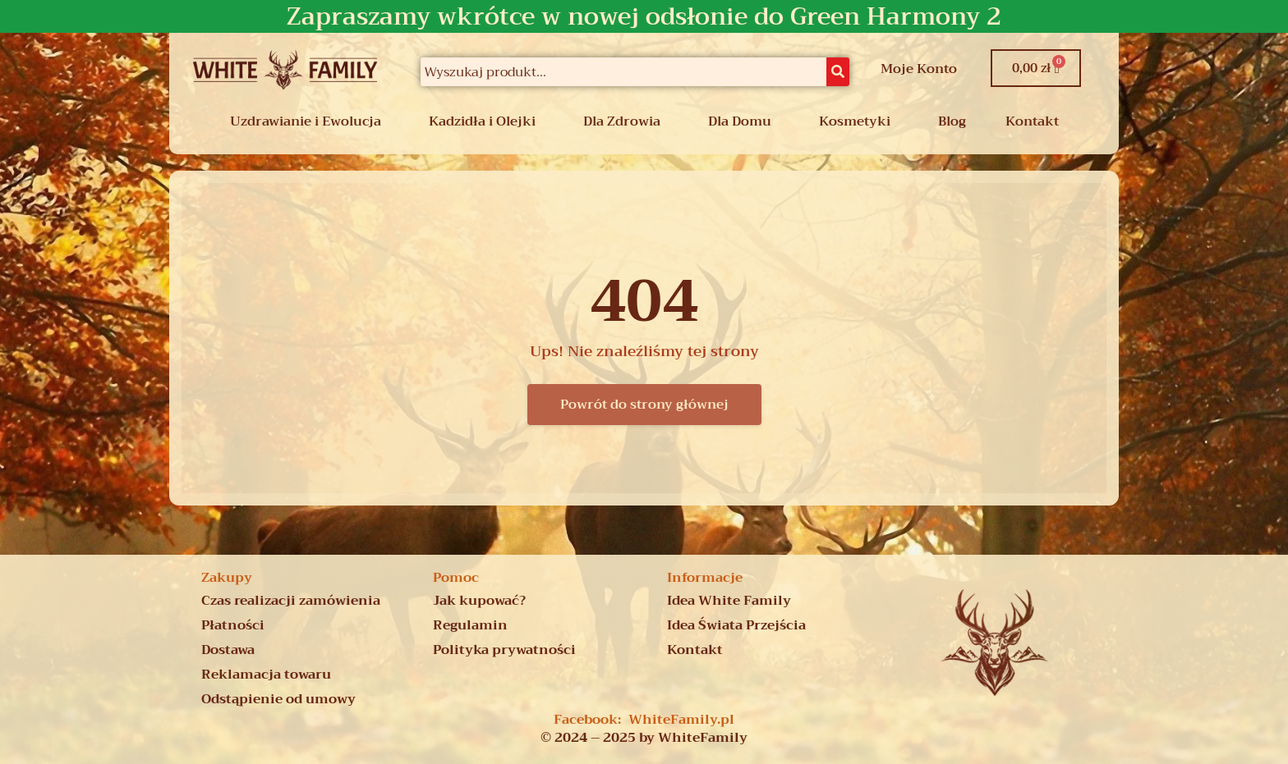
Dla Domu (739, 121)
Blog (952, 121)
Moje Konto (919, 68)
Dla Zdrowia (621, 121)
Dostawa (228, 649)
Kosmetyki (854, 121)
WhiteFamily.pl (681, 719)
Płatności (232, 625)
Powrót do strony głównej (644, 404)
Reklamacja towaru (266, 674)
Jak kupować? (479, 600)
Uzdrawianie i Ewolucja (305, 121)
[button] (309, 121)
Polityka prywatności (504, 649)
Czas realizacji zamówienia (290, 600)
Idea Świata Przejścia (736, 625)
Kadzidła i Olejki (482, 121)
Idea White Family (729, 600)
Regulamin (470, 625)
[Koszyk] (1036, 68)
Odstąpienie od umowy (278, 699)
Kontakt (1032, 121)
